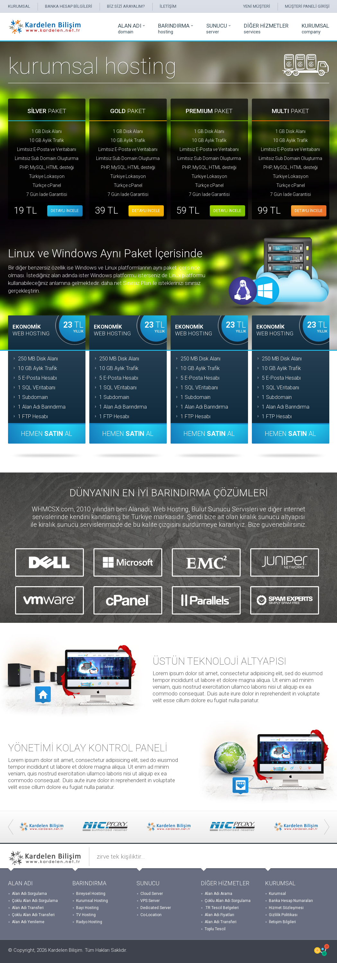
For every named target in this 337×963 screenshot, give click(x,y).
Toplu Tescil (215, 929)
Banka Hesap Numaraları (291, 900)
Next (326, 827)
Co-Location (151, 915)
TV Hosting (86, 915)
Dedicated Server (155, 908)
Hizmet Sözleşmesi (286, 908)
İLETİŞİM (168, 6)
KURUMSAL (19, 6)
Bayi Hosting (87, 908)
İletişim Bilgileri (282, 922)
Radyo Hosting (89, 922)
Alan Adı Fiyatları (219, 915)
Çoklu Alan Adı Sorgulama (35, 900)
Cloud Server (151, 893)
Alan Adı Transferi (28, 908)
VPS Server (150, 900)
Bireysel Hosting (90, 893)
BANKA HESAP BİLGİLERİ (68, 6)
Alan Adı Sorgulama (29, 893)
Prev (10, 827)
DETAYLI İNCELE (65, 210)
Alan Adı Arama (218, 893)
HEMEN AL (46, 433)
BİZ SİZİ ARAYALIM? (126, 6)
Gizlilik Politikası (283, 915)
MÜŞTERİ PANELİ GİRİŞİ (307, 6)
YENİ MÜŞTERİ (256, 6)
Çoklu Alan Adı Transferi (33, 915)
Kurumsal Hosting (92, 900)
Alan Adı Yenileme (28, 922)
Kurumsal (277, 893)
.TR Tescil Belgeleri (222, 908)
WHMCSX (321, 950)
